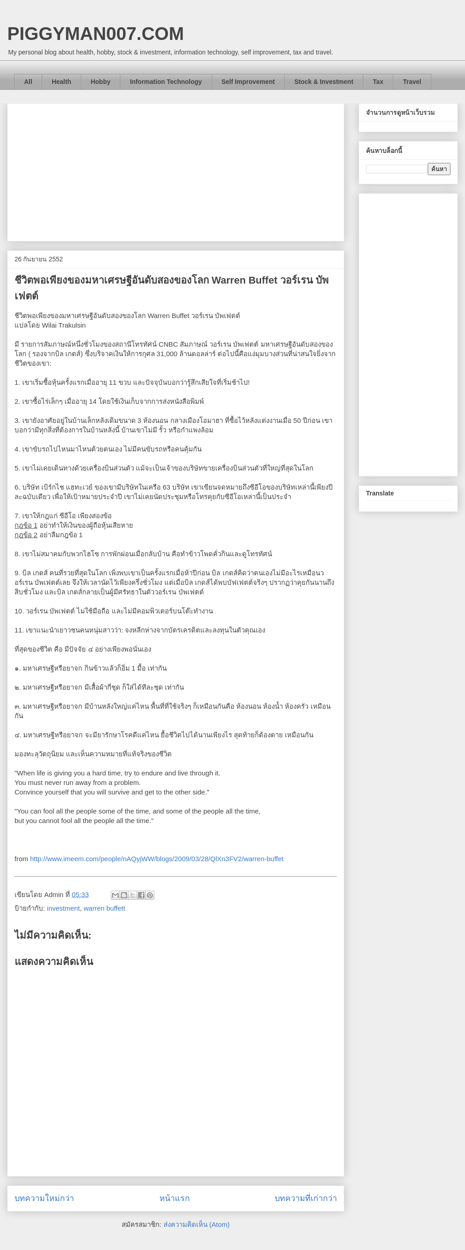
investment (63, 908)
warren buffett (104, 908)
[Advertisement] (176, 170)
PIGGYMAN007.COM (95, 34)
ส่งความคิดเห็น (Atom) (196, 1224)
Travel (412, 81)
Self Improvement (248, 81)
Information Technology (166, 81)
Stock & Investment (323, 81)
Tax (378, 81)
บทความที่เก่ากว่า (306, 1198)
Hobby (101, 81)
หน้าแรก (174, 1198)
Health (61, 81)
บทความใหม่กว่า (44, 1198)
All (28, 81)
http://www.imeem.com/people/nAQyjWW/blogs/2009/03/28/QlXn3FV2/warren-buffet (156, 859)
